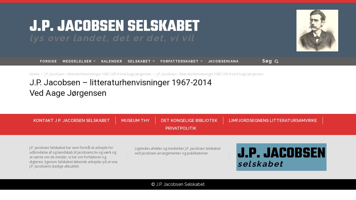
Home (34, 74)
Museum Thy (135, 120)
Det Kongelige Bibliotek (189, 120)
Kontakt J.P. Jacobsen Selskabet (71, 120)
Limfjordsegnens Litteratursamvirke (273, 120)
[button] (271, 61)
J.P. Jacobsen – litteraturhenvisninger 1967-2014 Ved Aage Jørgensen (97, 74)
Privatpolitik (180, 128)
